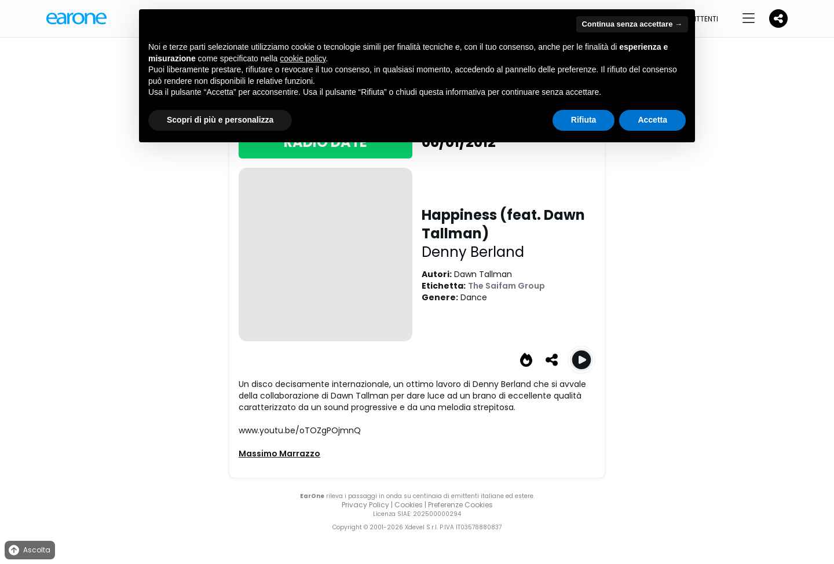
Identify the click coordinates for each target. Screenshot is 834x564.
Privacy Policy (365, 505)
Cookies (408, 505)
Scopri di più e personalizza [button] (220, 119)
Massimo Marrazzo (279, 453)
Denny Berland (473, 251)
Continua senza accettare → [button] (632, 24)
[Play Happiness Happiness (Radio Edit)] (581, 359)
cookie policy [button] (302, 58)
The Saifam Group (506, 286)
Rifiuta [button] (584, 119)
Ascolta (28, 550)
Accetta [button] (652, 119)
